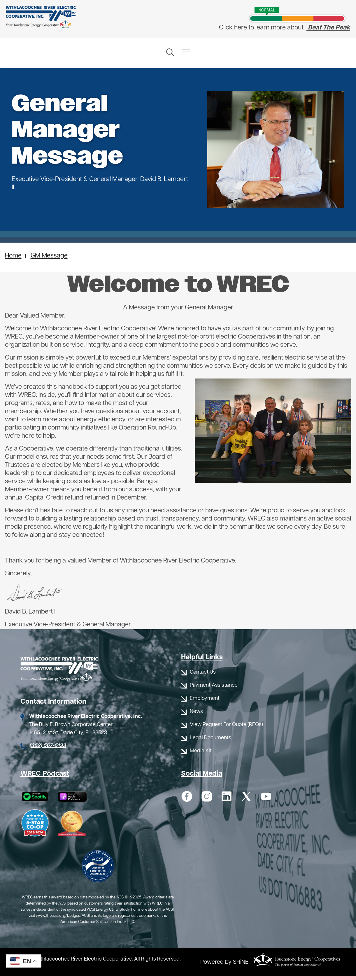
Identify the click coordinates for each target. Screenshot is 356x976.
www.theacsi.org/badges (58, 916)
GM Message (49, 256)
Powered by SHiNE (224, 962)
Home (13, 256)
